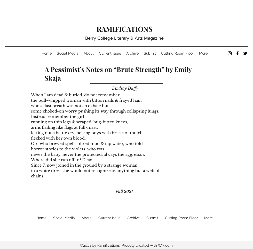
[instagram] (229, 53)
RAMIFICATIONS (125, 28)
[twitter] (245, 53)
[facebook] (237, 53)
